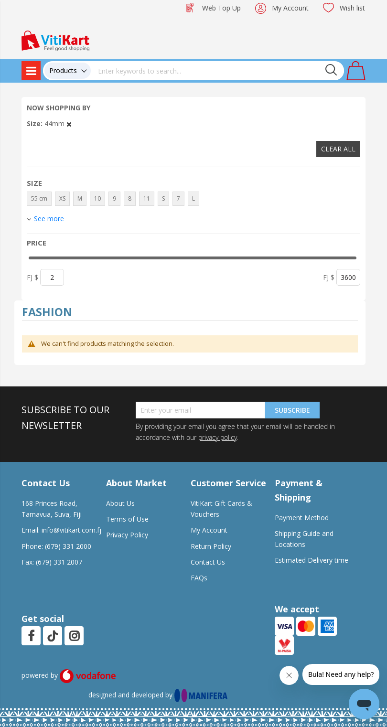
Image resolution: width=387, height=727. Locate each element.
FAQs (199, 577)
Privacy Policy (127, 534)
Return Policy (211, 546)
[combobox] (217, 70)
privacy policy (217, 437)
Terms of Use (127, 519)
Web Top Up (221, 7)
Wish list (352, 7)
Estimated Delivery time (311, 560)
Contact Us (208, 562)
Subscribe (292, 410)
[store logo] (55, 39)
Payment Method (302, 517)
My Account (290, 7)
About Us (120, 503)
